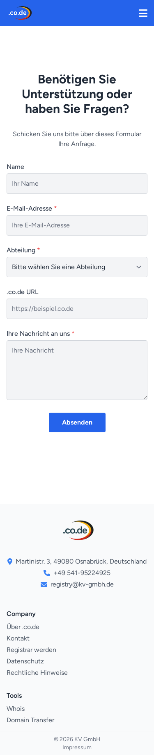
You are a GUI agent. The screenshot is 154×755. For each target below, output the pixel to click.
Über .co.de (23, 627)
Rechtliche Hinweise (37, 672)
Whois (16, 708)
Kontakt (18, 638)
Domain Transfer (30, 720)
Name (15, 167)
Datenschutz (25, 661)
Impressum (77, 747)
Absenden (77, 422)
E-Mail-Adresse (32, 208)
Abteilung (23, 250)
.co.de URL (22, 292)
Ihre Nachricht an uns (41, 333)
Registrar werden (31, 650)
